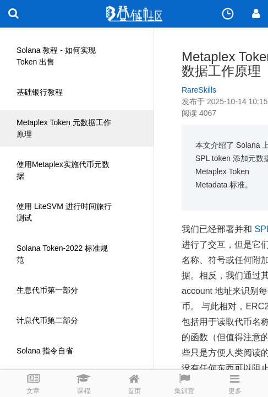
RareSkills (199, 89)
